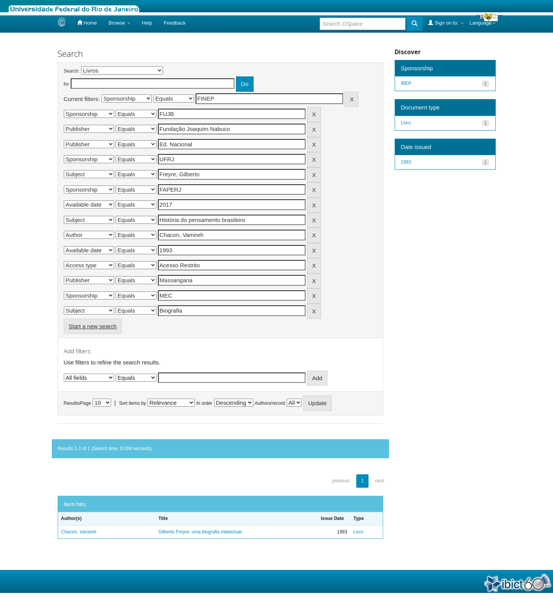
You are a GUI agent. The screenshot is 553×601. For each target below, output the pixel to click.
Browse (119, 23)
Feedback (175, 23)
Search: (72, 71)
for (66, 84)
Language (483, 23)
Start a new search (93, 326)
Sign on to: (445, 23)
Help (147, 23)
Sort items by (132, 403)
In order (204, 403)
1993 (406, 162)
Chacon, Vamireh (78, 532)
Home (87, 23)
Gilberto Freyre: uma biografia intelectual (200, 532)
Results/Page (77, 403)
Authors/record (270, 403)
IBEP (406, 83)
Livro (358, 532)
